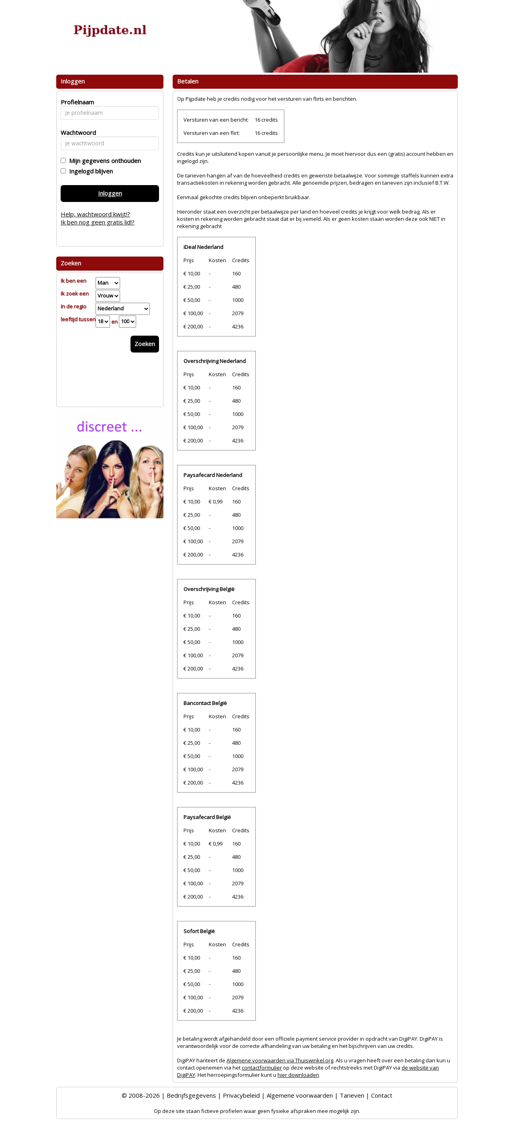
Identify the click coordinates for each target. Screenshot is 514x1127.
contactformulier (262, 1067)
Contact (381, 1095)
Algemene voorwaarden (300, 1095)
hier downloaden (298, 1074)
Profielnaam (76, 102)
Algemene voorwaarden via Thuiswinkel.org (279, 1060)
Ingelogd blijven (89, 171)
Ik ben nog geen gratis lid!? (98, 222)
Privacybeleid (241, 1095)
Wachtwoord (76, 132)
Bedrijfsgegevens (191, 1095)
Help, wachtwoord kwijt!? (95, 214)
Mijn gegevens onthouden (103, 161)
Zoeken (145, 344)
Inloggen (110, 193)
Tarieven (352, 1095)
